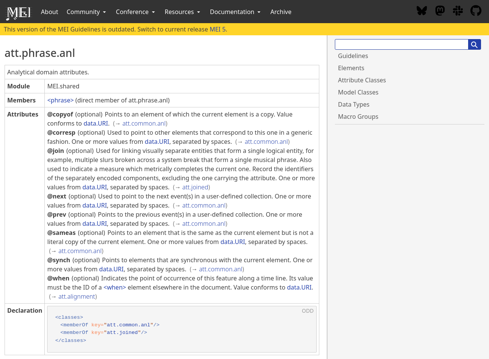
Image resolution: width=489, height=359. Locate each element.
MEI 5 (218, 29)
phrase (61, 100)
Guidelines (353, 56)
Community (86, 12)
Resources (183, 12)
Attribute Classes (362, 80)
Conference (136, 12)
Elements (351, 68)
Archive (280, 12)
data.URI (96, 123)
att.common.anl (144, 123)
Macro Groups (358, 116)
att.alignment (76, 296)
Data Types (353, 104)
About (49, 12)
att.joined (195, 187)
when (115, 287)
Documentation (236, 12)
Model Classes (358, 92)
